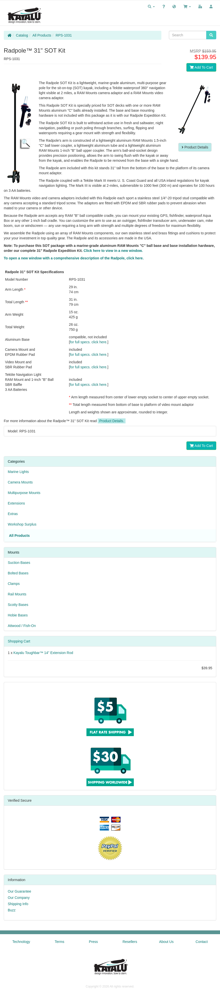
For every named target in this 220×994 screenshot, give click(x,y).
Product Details (195, 147)
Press (93, 942)
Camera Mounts (20, 482)
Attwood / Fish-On (22, 626)
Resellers (130, 942)
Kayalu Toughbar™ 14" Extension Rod (43, 653)
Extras (13, 514)
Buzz (12, 910)
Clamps (14, 584)
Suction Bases (19, 563)
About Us (166, 942)
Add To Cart (201, 67)
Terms (59, 942)
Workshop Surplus (22, 524)
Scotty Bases (18, 605)
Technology (21, 942)
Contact (202, 942)
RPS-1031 (64, 35)
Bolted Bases (18, 573)
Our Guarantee (19, 891)
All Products (42, 35)
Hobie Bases (18, 615)
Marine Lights (18, 472)
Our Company (19, 898)
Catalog (22, 35)
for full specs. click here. (88, 342)
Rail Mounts (17, 594)
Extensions (16, 503)
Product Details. (111, 421)
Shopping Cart (19, 641)
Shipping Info (18, 904)
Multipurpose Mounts (24, 493)
